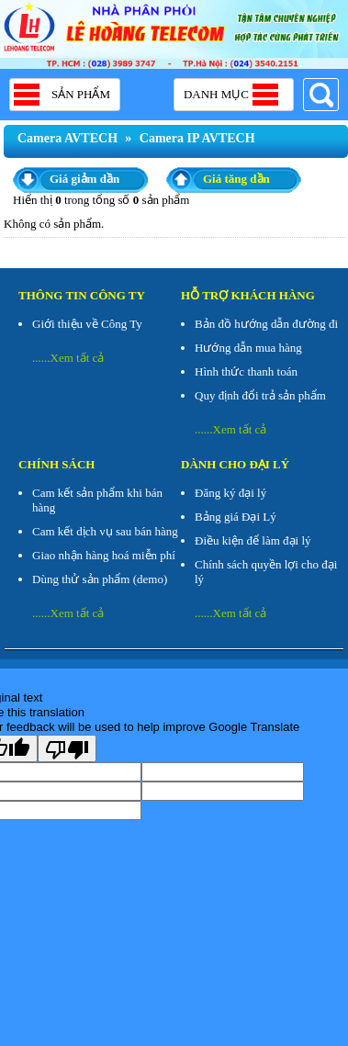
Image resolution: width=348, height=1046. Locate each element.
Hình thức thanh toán (246, 371)
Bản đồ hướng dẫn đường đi (266, 324)
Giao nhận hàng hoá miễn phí (103, 555)
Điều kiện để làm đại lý (253, 540)
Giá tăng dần (236, 179)
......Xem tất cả (68, 358)
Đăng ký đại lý (230, 493)
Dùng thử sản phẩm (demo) (99, 579)
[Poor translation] (67, 748)
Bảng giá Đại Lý (235, 516)
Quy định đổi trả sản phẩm (260, 395)
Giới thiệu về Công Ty (87, 324)
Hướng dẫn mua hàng (248, 347)
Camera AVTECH (67, 138)
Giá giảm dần (84, 179)
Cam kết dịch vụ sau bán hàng (105, 531)
